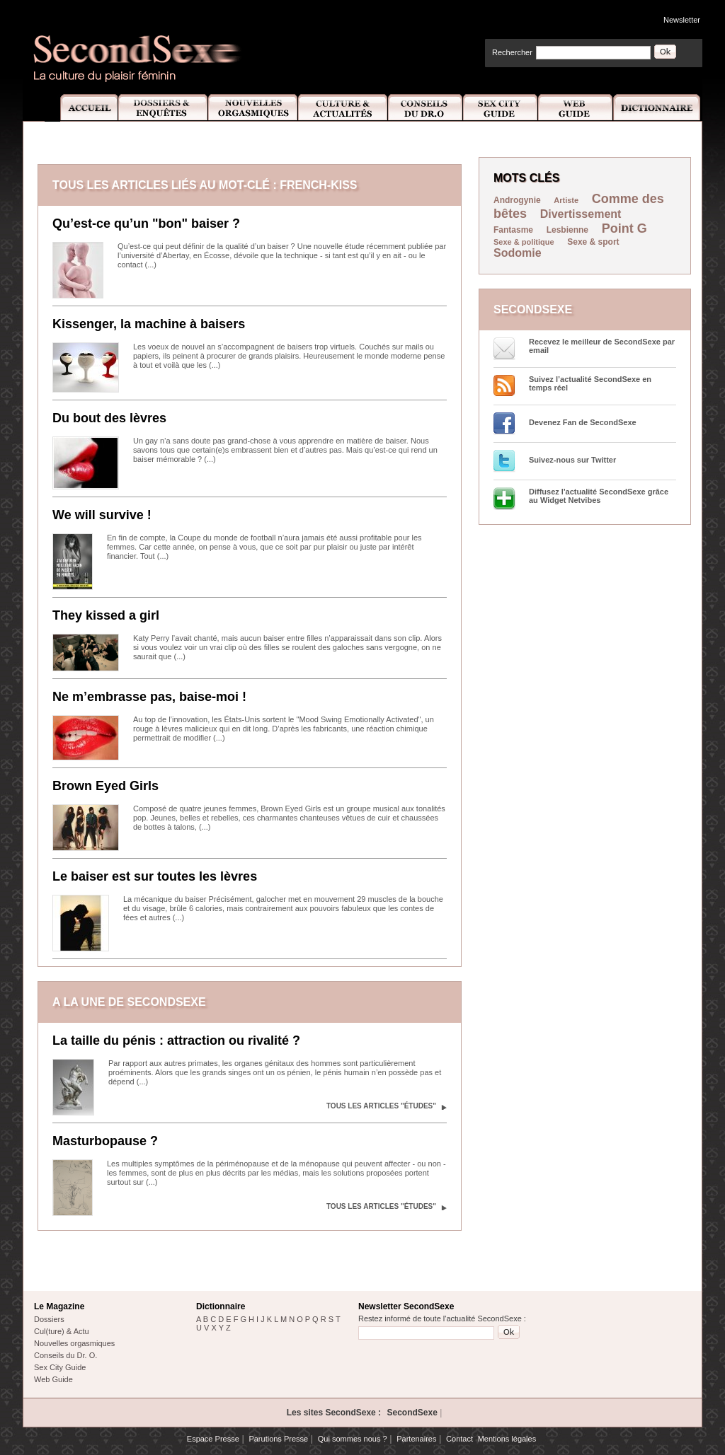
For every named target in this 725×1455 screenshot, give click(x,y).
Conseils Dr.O (425, 108)
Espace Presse (213, 1438)
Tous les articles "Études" (381, 1106)
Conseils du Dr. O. (65, 1355)
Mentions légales (507, 1438)
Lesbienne (567, 230)
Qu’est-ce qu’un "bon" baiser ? (146, 223)
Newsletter (681, 20)
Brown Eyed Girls (105, 786)
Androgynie (517, 200)
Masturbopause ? (105, 1141)
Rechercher (512, 52)
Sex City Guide (500, 108)
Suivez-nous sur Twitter (572, 460)
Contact (459, 1438)
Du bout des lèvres (109, 418)
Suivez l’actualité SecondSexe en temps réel (590, 383)
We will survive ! (102, 515)
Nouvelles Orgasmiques (253, 108)
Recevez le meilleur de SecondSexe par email (602, 345)
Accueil (81, 108)
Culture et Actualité (343, 108)
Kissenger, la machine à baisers (148, 324)
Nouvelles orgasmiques (74, 1343)
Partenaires (416, 1438)
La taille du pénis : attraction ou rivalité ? (176, 1040)
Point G (624, 228)
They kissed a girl (105, 615)
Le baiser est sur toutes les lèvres (154, 876)
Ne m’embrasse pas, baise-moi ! (149, 697)
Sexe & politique (523, 242)
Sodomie (517, 253)
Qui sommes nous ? (352, 1438)
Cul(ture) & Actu (61, 1331)
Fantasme (513, 230)
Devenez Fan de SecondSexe (582, 422)
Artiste (566, 200)
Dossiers (49, 1319)
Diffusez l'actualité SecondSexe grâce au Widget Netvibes (598, 495)
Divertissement (581, 214)
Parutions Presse (278, 1438)
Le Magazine (59, 1306)
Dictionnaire (657, 108)
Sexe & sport (593, 242)
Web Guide (575, 108)
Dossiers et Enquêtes (162, 108)
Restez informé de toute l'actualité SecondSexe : (442, 1318)
